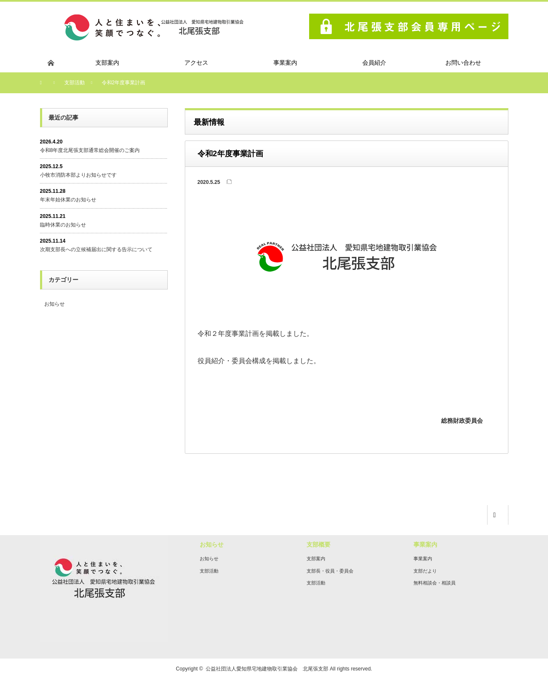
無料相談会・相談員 (434, 582)
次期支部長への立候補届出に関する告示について (96, 249)
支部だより (425, 570)
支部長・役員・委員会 (330, 570)
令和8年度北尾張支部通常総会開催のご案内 (90, 150)
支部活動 (209, 570)
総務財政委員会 (462, 420)
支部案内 (316, 558)
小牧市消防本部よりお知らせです (78, 175)
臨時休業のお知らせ (63, 225)
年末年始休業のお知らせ (68, 200)
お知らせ (54, 304)
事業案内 (422, 558)
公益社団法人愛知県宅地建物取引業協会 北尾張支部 (267, 669)
